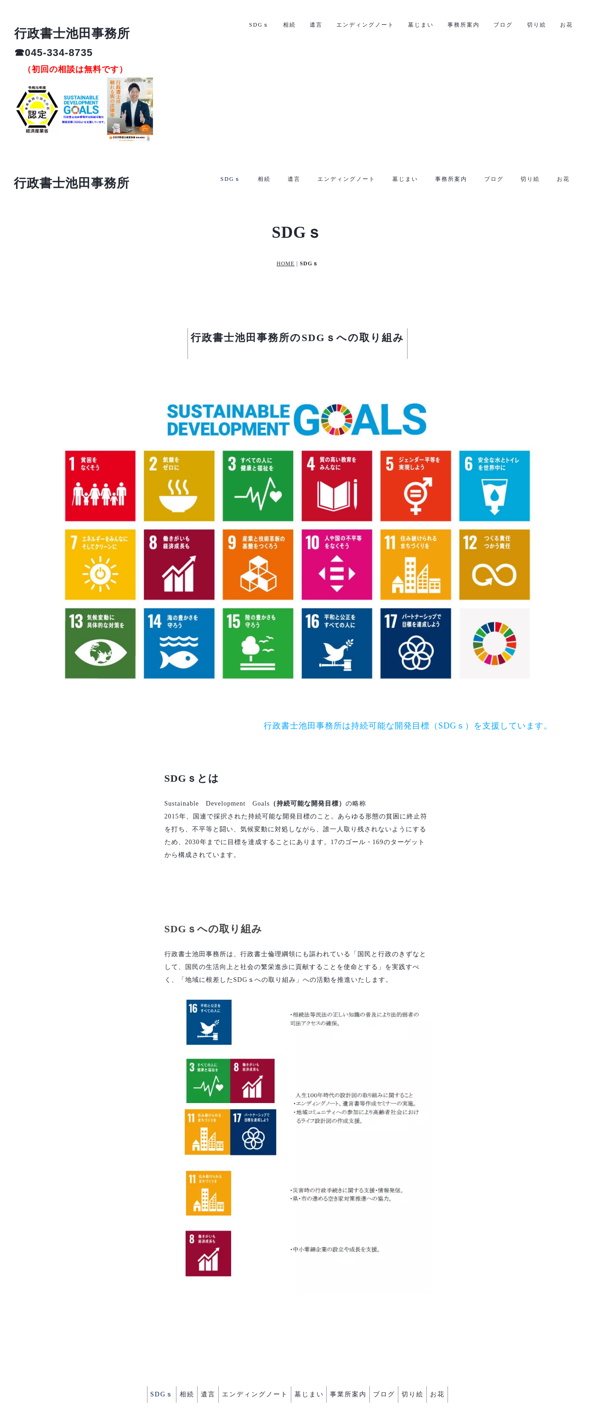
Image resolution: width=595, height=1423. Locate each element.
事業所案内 (356, 1336)
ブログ (494, 24)
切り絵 (530, 24)
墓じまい (405, 24)
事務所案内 (451, 24)
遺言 (294, 24)
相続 (264, 24)
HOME (286, 212)
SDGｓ (231, 24)
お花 (563, 24)
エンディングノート (346, 24)
